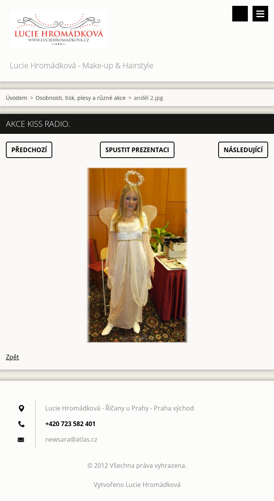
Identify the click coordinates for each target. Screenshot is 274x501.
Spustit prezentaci (137, 150)
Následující (243, 150)
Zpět (12, 357)
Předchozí (29, 150)
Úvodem (16, 97)
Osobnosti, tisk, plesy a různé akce (81, 97)
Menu (260, 13)
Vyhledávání (240, 13)
